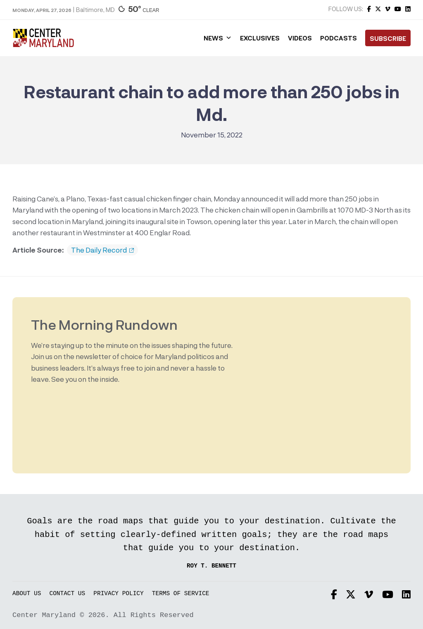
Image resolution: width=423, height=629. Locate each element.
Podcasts (338, 38)
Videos (300, 38)
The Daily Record (102, 250)
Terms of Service (180, 594)
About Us (26, 594)
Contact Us (68, 594)
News (218, 38)
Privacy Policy (118, 594)
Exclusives (260, 38)
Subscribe (388, 38)
